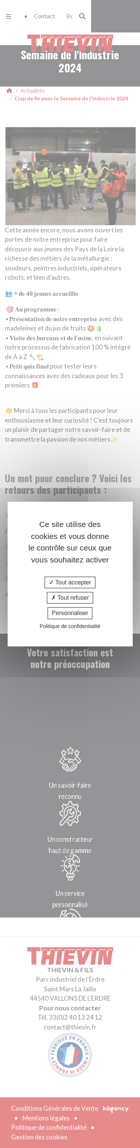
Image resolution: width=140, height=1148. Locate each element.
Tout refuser (70, 598)
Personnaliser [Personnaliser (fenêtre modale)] (70, 613)
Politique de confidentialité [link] (70, 626)
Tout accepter (70, 582)
